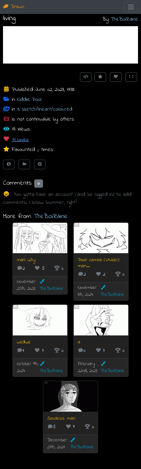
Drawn (13, 6)
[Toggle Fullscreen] (131, 77)
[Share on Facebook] (8, 164)
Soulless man (61, 418)
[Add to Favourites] (100, 77)
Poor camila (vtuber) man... (98, 263)
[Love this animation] (116, 77)
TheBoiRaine (124, 19)
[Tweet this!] (24, 164)
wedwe (24, 342)
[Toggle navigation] (131, 7)
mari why (26, 260)
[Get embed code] (86, 77)
